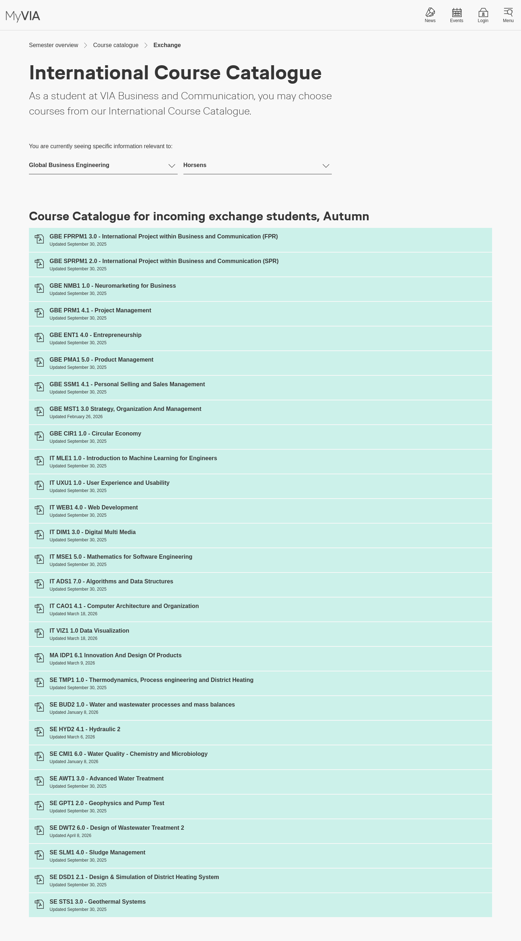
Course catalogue (115, 45)
